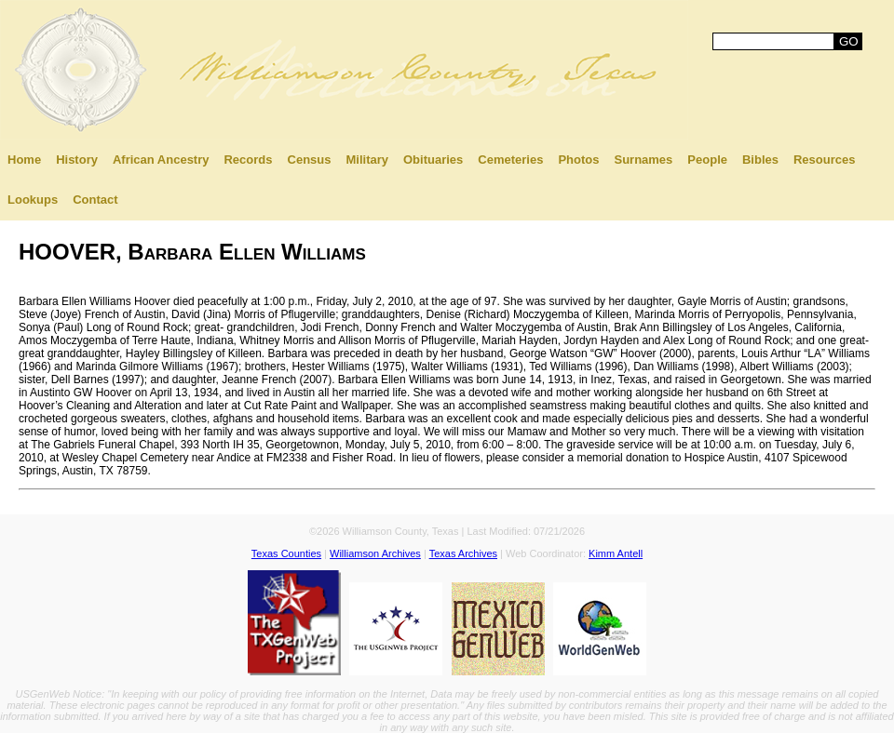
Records (248, 160)
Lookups (32, 200)
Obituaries (433, 160)
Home (24, 160)
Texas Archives (463, 553)
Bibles (760, 160)
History (77, 160)
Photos (578, 160)
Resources (824, 160)
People (707, 160)
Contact (95, 200)
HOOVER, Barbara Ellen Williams (192, 251)
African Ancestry (161, 160)
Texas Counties (286, 553)
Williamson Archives (375, 553)
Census (310, 160)
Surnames (643, 160)
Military (366, 160)
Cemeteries (510, 160)
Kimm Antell (616, 553)
